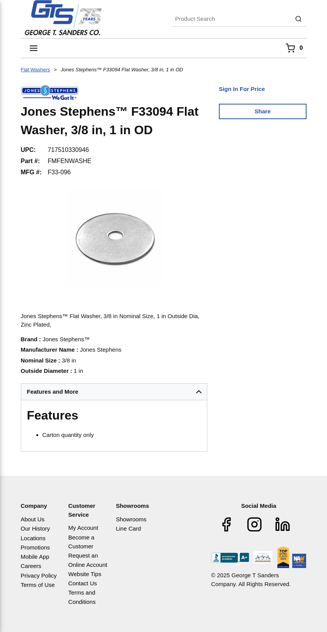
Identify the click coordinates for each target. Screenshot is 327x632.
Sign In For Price (242, 89)
